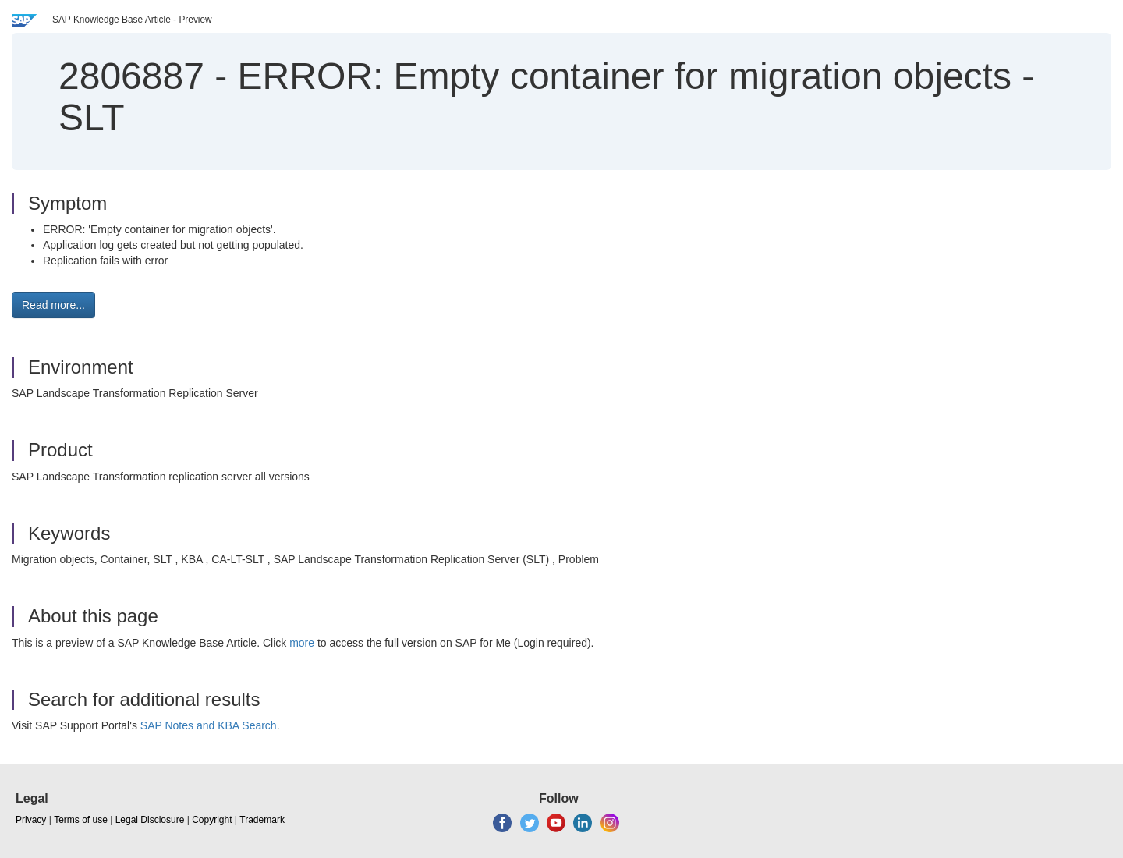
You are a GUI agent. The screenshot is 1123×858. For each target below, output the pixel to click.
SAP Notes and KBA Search (208, 725)
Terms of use (81, 819)
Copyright (212, 819)
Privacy (31, 819)
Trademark (262, 819)
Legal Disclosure (150, 819)
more (301, 642)
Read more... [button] (53, 305)
